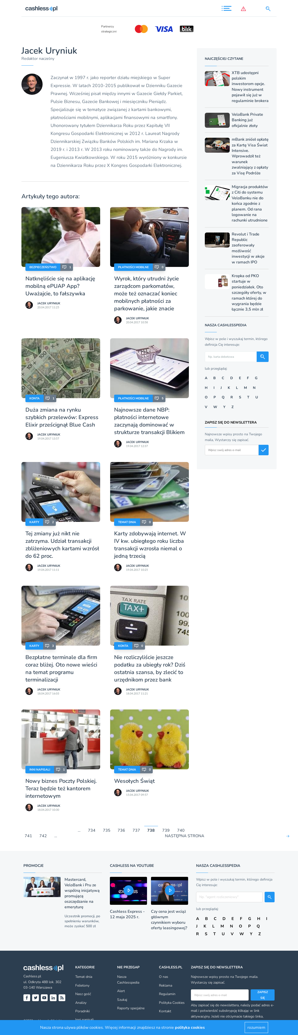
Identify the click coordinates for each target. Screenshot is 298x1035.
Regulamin (167, 994)
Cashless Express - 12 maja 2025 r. (127, 914)
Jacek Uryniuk (48, 303)
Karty (34, 522)
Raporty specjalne (131, 1008)
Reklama (165, 985)
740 (181, 830)
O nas (163, 976)
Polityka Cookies (172, 1002)
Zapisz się (262, 995)
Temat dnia (127, 522)
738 (151, 830)
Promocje (33, 865)
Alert (121, 991)
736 (121, 830)
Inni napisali (39, 770)
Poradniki (82, 1011)
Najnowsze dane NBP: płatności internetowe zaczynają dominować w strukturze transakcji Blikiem (149, 421)
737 (136, 830)
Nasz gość (83, 994)
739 (166, 830)
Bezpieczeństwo (42, 267)
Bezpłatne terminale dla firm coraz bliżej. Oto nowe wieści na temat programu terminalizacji (61, 669)
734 (91, 830)
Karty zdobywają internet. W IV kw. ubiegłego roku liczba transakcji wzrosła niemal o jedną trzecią (150, 545)
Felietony (82, 985)
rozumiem (256, 1027)
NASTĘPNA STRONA (184, 836)
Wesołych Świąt (134, 781)
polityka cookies (190, 1027)
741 (28, 836)
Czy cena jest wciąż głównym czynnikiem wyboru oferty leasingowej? (169, 920)
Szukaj (122, 999)
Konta (34, 398)
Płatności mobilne (133, 267)
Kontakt (165, 1011)
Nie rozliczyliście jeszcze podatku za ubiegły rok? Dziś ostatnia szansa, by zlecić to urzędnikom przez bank (149, 669)
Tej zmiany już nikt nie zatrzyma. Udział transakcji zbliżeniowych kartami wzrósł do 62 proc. (62, 545)
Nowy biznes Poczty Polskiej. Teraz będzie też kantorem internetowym (61, 788)
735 (106, 830)
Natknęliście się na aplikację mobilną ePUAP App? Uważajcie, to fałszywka (60, 286)
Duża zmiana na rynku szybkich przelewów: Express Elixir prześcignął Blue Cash (61, 417)
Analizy (80, 1002)
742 (43, 836)
